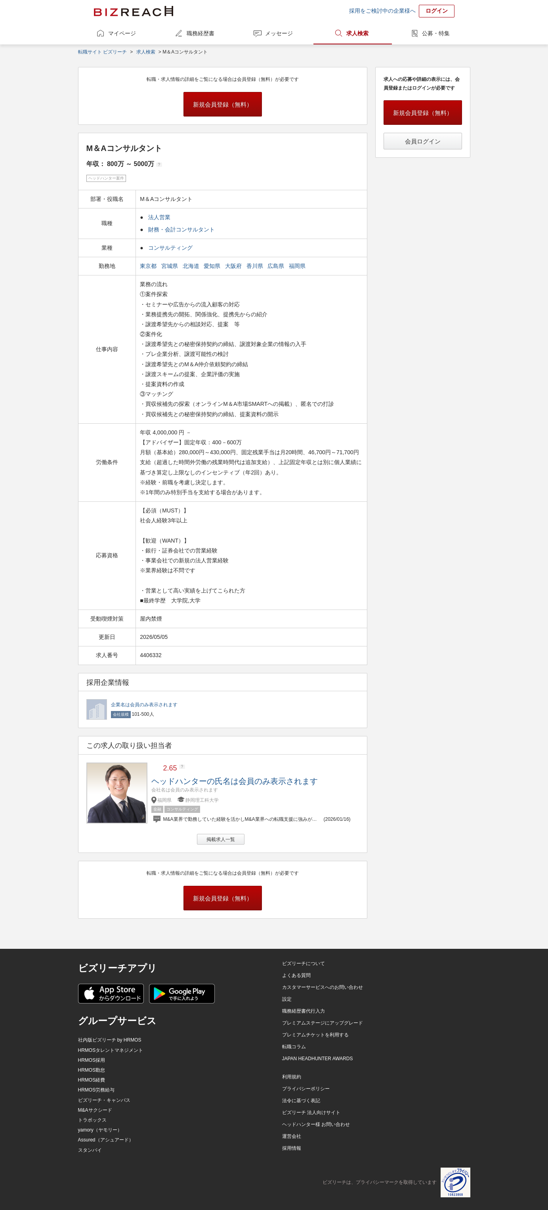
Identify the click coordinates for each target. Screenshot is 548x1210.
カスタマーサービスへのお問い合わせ (322, 987)
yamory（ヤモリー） (100, 1130)
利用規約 (291, 1077)
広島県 (276, 266)
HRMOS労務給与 (96, 1090)
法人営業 (159, 217)
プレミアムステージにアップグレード (322, 1023)
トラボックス (92, 1120)
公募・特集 (436, 33)
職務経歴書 (200, 33)
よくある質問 (296, 975)
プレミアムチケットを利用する (315, 1035)
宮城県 (170, 266)
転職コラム (294, 1046)
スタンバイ (90, 1150)
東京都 (149, 266)
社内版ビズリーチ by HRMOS (109, 1040)
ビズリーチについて (303, 963)
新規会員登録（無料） (222, 104)
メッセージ (279, 33)
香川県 (255, 266)
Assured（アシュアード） (106, 1140)
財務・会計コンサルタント (181, 229)
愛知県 (213, 266)
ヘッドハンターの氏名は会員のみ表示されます (234, 781)
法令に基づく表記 (301, 1100)
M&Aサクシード (95, 1110)
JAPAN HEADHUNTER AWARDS (317, 1058)
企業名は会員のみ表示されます (144, 704)
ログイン (437, 11)
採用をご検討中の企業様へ (382, 11)
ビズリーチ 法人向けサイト (311, 1112)
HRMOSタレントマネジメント (110, 1050)
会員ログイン (423, 141)
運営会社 (291, 1136)
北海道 (192, 266)
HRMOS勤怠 (91, 1070)
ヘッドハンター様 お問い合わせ (316, 1124)
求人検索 (357, 33)
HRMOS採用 (91, 1060)
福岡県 (298, 266)
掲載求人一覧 (220, 839)
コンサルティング (170, 248)
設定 (287, 999)
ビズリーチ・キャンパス (104, 1100)
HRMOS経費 (91, 1080)
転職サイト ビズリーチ (102, 52)
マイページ (122, 33)
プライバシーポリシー (306, 1088)
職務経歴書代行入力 (303, 1011)
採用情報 (291, 1148)
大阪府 (234, 266)
